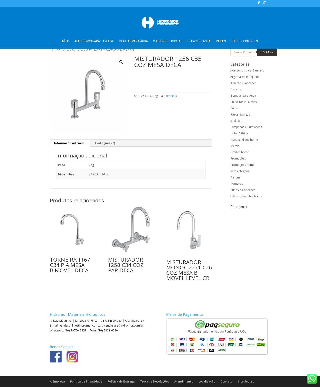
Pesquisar (267, 52)
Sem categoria (240, 171)
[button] (121, 62)
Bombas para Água (133, 41)
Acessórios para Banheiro (94, 41)
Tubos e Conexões (244, 41)
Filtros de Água (199, 41)
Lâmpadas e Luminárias (246, 127)
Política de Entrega (121, 381)
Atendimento (183, 381)
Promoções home (242, 165)
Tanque (235, 177)
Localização (207, 381)
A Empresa (57, 381)
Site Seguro (246, 381)
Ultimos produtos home (246, 196)
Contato (227, 381)
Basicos (235, 89)
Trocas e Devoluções (154, 381)
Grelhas (235, 121)
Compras (63, 50)
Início (65, 41)
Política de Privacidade (86, 381)
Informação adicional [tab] (69, 143)
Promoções (238, 158)
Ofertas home (239, 152)
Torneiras (77, 50)
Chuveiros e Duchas (167, 41)
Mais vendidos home (244, 140)
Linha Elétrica (239, 133)
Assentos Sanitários (243, 83)
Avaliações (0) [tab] (104, 143)
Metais (221, 41)
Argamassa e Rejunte (244, 77)
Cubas (234, 108)
